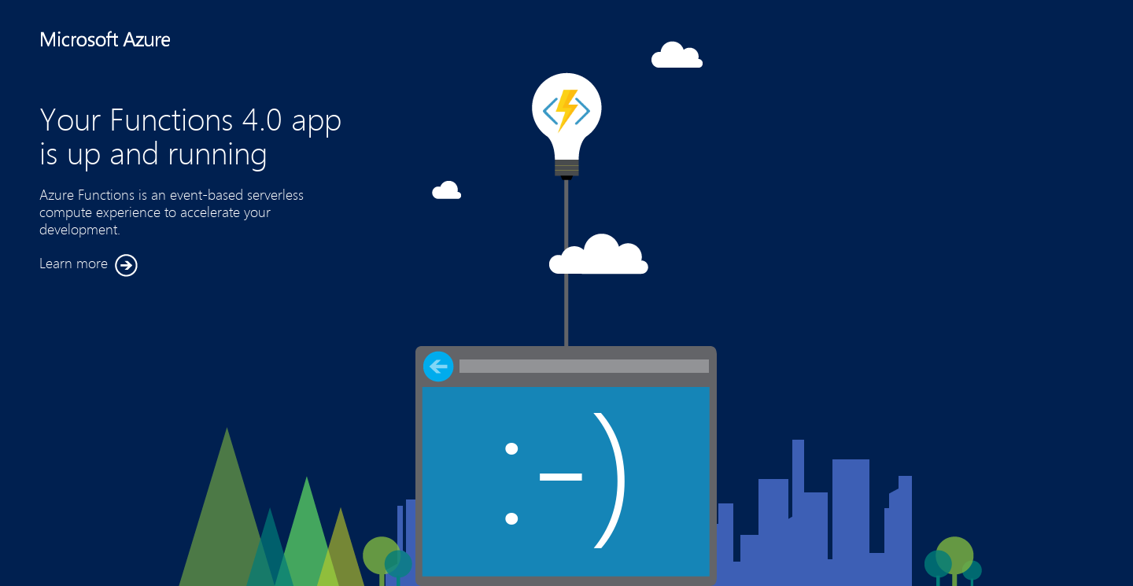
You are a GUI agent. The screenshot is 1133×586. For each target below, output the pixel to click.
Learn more (88, 265)
